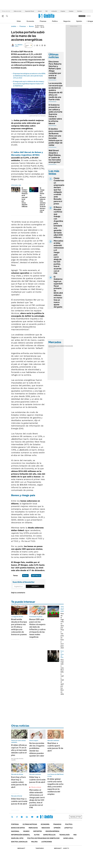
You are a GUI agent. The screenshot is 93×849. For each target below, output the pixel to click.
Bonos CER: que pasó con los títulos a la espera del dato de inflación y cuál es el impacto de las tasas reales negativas (37, 628)
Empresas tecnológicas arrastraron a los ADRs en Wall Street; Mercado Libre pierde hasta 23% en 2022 (29, 75)
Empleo (63, 11)
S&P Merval (36, 576)
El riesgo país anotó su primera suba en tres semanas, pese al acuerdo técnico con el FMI (43, 200)
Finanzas (43, 21)
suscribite (82, 16)
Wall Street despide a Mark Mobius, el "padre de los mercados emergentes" (55, 156)
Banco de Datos (18, 828)
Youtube (32, 817)
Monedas (51, 346)
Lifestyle (68, 828)
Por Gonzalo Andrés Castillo (17, 759)
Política (55, 21)
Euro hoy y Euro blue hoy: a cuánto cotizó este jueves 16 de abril (19, 782)
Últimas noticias (30, 824)
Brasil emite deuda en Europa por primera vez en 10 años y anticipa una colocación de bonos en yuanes (19, 627)
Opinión (79, 21)
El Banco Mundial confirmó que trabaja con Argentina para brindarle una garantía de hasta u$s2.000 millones (58, 222)
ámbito (13, 26)
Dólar (19, 21)
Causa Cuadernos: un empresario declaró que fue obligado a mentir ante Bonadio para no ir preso (59, 191)
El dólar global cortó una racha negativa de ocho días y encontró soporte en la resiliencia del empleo (55, 786)
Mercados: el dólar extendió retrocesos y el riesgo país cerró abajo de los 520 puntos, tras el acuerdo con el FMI (37, 799)
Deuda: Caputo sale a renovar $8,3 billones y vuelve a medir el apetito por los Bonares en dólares (64, 677)
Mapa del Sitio (17, 838)
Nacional (15, 831)
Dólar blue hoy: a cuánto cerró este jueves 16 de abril (19, 801)
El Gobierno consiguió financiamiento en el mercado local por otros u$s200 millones (27, 197)
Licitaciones (46, 842)
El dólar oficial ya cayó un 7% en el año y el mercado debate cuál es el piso (19, 750)
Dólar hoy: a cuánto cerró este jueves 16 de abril (37, 779)
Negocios (66, 21)
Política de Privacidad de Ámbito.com (43, 838)
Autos (36, 835)
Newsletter (75, 817)
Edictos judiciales (19, 842)
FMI (46, 11)
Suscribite (35, 586)
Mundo (26, 831)
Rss (74, 835)
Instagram (22, 817)
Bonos (31, 26)
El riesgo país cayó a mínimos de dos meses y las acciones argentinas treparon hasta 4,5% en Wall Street (28, 83)
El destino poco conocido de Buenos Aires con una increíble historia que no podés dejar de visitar (55, 137)
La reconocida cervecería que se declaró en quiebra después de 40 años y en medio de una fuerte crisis (56, 91)
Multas (34, 842)
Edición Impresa (52, 831)
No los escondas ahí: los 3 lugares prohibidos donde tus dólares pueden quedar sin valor (36, 749)
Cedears (70, 346)
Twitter (12, 817)
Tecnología (64, 835)
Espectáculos (49, 835)
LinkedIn (27, 817)
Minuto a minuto (36, 787)
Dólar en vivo (17, 11)
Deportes (37, 831)
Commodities (63, 346)
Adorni (40, 11)
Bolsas (56, 346)
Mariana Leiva (18, 45)
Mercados (33, 828)
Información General (20, 835)
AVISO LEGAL (68, 838)
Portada (15, 824)
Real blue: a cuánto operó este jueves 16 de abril (55, 747)
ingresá (88, 16)
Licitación (54, 11)
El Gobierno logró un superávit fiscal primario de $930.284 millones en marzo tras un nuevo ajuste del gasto (58, 291)
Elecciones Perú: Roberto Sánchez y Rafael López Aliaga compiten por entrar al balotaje (55, 69)
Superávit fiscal (29, 11)
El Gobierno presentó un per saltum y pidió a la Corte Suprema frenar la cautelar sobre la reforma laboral (55, 114)
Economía (30, 21)
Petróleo (79, 11)
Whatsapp (37, 817)
